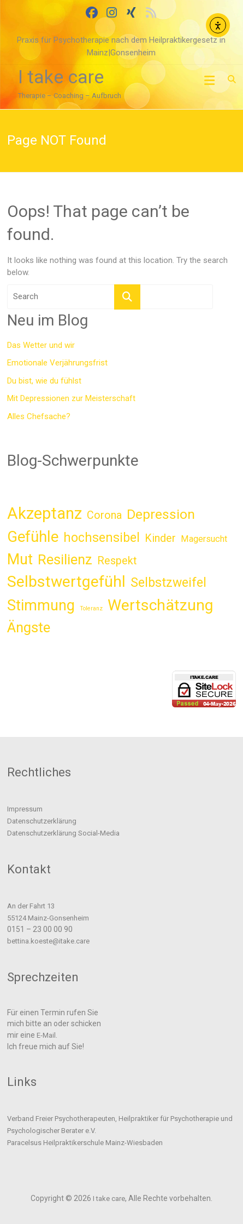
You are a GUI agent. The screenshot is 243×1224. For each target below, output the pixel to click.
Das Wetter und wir (41, 345)
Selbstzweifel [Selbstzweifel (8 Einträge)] (168, 582)
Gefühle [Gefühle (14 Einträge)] (32, 537)
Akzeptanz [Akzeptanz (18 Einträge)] (44, 513)
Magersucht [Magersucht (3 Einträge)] (204, 539)
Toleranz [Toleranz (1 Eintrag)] (91, 608)
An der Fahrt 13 (31, 906)
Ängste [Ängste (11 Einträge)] (28, 627)
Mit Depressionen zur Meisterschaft (71, 398)
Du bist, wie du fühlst (44, 381)
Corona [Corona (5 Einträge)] (104, 515)
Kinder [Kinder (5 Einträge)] (160, 538)
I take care (61, 77)
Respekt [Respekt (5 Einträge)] (117, 560)
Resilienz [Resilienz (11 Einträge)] (65, 559)
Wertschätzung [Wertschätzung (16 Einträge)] (161, 605)
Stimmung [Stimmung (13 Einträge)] (41, 605)
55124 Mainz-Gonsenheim (48, 918)
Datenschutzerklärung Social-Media (63, 833)
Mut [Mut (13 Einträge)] (20, 559)
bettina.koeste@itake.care (48, 941)
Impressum (25, 809)
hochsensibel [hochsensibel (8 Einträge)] (101, 537)
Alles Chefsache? (38, 416)
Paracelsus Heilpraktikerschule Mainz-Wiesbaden (85, 1143)
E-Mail (46, 1035)
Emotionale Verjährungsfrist (57, 363)
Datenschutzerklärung (41, 821)
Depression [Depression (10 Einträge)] (161, 514)
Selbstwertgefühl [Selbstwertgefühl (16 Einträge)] (66, 582)
